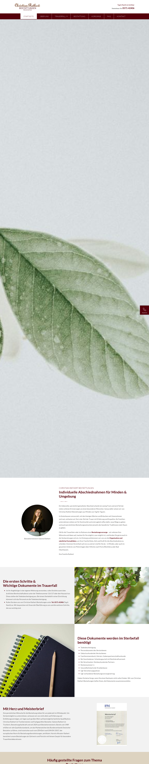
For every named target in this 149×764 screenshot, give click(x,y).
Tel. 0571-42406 (58, 602)
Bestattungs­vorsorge (100, 532)
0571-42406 (128, 8)
